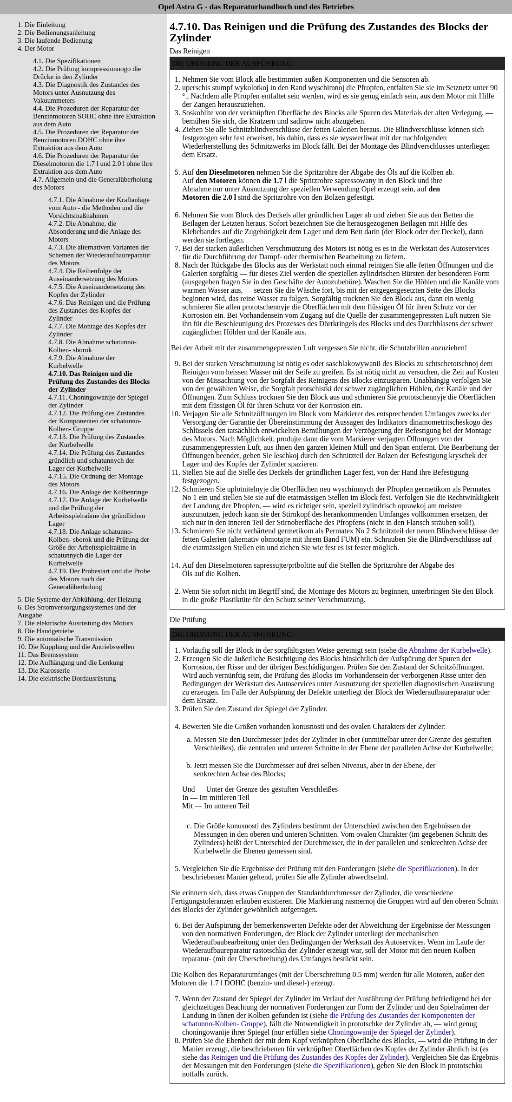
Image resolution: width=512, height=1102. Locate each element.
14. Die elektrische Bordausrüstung (67, 678)
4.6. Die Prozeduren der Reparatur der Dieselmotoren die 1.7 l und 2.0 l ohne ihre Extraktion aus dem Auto (92, 163)
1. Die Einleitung (42, 24)
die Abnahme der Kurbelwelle (442, 650)
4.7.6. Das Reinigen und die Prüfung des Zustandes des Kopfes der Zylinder (99, 310)
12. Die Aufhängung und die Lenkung (70, 662)
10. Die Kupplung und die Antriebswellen (76, 646)
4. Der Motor (36, 48)
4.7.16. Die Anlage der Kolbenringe (98, 492)
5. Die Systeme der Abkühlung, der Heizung (79, 599)
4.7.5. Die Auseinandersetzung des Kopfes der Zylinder (96, 290)
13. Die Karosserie (44, 670)
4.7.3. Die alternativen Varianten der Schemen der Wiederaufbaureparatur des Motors (99, 255)
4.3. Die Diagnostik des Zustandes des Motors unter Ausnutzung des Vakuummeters (86, 92)
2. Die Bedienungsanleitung (56, 32)
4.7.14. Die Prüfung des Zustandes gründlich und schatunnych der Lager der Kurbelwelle (96, 460)
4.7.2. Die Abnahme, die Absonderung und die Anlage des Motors (94, 231)
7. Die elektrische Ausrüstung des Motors (75, 623)
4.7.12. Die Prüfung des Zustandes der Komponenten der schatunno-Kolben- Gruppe (96, 421)
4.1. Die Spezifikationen (67, 61)
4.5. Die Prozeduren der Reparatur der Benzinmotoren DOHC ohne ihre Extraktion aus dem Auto (86, 139)
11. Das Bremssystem (48, 654)
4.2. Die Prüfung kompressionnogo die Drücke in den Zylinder (87, 72)
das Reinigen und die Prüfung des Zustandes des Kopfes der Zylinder (302, 1057)
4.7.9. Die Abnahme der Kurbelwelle (81, 361)
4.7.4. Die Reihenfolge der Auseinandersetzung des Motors (93, 274)
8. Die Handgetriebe (46, 631)
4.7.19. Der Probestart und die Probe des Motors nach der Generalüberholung (99, 578)
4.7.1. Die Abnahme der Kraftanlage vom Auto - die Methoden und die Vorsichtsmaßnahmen (99, 207)
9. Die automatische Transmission (65, 639)
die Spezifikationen (425, 868)
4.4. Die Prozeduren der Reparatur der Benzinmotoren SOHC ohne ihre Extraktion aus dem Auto (94, 116)
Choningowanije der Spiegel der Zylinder (390, 1032)
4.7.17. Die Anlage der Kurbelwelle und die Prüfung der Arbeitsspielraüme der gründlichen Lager (98, 511)
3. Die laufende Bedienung (55, 40)
